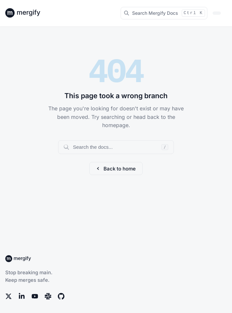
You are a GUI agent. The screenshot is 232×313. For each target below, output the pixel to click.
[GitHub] (61, 296)
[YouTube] (35, 296)
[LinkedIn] (22, 296)
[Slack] (48, 296)
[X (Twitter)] (8, 296)
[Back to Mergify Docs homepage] (29, 13)
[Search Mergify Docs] (164, 13)
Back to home (116, 169)
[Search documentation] (116, 147)
